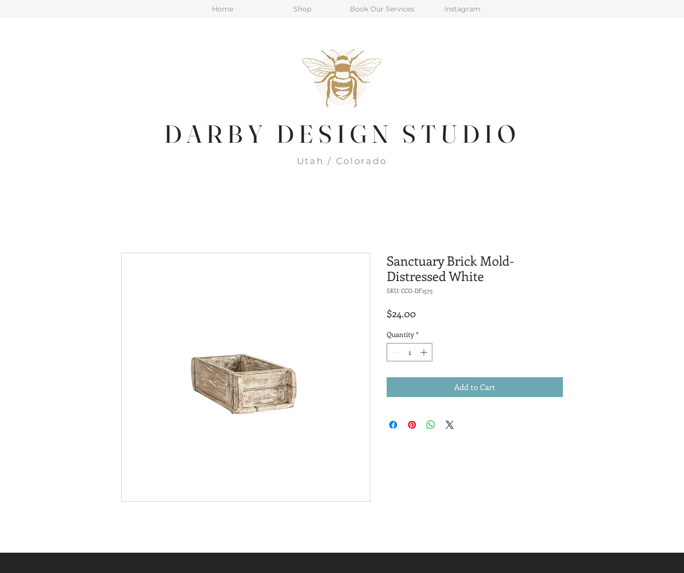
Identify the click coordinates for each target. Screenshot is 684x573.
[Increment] (424, 352)
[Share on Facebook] (393, 425)
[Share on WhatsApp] (431, 425)
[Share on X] (450, 425)
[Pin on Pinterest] (412, 425)
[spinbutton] (409, 352)
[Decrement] (394, 352)
